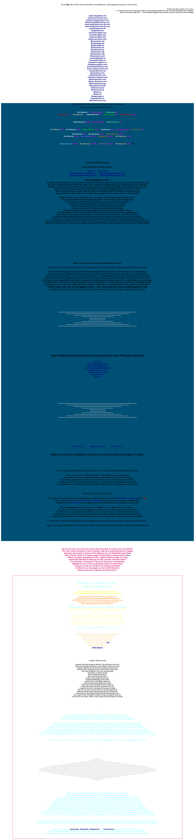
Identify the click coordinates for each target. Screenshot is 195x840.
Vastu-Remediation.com (97, 366)
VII (111, 114)
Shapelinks (94, 829)
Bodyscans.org (97, 52)
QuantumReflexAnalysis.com (112, 173)
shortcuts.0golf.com (97, 33)
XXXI (123, 144)
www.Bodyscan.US (97, 28)
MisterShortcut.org (97, 83)
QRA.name (103, 171)
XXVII (69, 144)
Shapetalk (84, 829)
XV (107, 129)
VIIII (81, 122)
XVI (122, 129)
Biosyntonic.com (97, 56)
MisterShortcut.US (97, 86)
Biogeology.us (97, 96)
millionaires (96, 500)
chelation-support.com (97, 77)
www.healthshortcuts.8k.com (97, 24)
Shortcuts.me (117, 446)
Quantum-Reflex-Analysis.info (83, 175)
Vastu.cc (97, 376)
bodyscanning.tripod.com (97, 20)
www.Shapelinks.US (97, 16)
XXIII (114, 134)
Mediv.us (97, 92)
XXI (79, 134)
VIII (128, 114)
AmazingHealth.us (98, 58)
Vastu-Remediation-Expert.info (97, 368)
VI (94, 114)
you (128, 555)
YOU (108, 642)
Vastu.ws (97, 362)
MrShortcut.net (97, 88)
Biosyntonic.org (98, 54)
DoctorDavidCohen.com (97, 67)
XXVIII (88, 144)
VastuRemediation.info (97, 372)
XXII (96, 134)
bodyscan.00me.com (97, 39)
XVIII (105, 136)
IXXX (106, 144)
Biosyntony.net (97, 47)
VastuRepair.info (97, 374)
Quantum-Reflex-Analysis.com (83, 173)
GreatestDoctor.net (97, 71)
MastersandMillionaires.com (97, 22)
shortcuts (76, 503)
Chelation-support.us (97, 62)
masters (83, 500)
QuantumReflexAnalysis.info (112, 175)
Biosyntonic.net (97, 41)
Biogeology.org (97, 43)
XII (57, 129)
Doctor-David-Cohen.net (97, 69)
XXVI (123, 136)
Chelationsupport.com (97, 64)
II (97, 112)
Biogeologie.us (97, 45)
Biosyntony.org (97, 50)
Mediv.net (97, 94)
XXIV (71, 136)
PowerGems (109, 829)
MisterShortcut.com (97, 79)
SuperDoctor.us (97, 98)
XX (137, 129)
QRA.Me (91, 171)
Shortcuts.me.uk (97, 446)
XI (114, 122)
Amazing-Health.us (97, 60)
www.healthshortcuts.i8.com (97, 26)
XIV (90, 129)
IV (64, 114)
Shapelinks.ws (97, 31)
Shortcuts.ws (78, 446)
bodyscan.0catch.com (97, 18)
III (112, 112)
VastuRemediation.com (97, 370)
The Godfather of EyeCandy (127, 498)
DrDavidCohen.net (97, 75)
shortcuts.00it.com (97, 37)
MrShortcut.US (97, 90)
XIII (73, 129)
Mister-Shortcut (97, 647)
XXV (88, 136)
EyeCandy (74, 829)
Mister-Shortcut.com (97, 81)
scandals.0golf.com (97, 35)
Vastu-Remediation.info (97, 364)
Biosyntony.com (97, 73)
